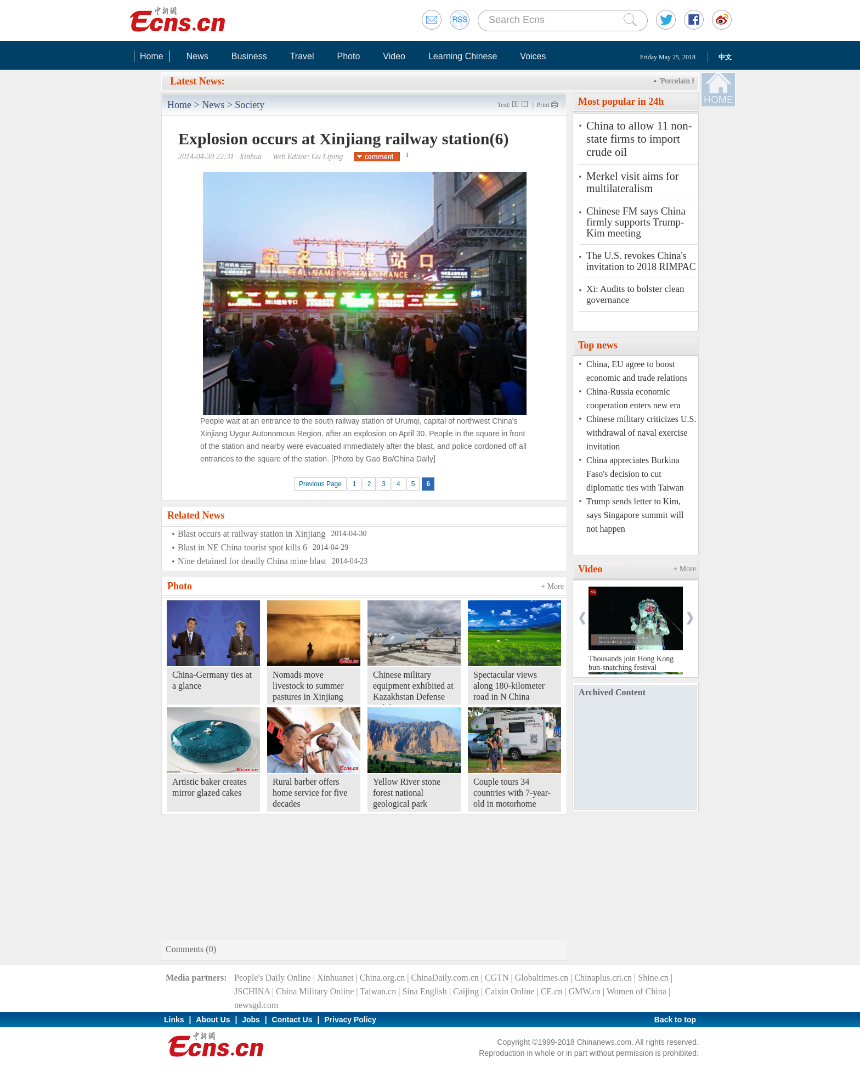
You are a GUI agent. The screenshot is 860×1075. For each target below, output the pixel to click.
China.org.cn (382, 977)
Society (249, 104)
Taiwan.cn (378, 991)
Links (174, 1019)
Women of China (636, 991)
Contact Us (292, 1019)
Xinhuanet (335, 977)
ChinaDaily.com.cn (444, 977)
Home (151, 56)
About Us (213, 1019)
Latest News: (197, 81)
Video (394, 56)
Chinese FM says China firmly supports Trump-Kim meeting (636, 222)
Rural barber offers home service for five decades (310, 792)
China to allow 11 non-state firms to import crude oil (639, 139)
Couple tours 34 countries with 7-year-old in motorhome (512, 792)
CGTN (497, 977)
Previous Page (320, 484)
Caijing (466, 991)
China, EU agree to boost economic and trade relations (636, 370)
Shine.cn (653, 977)
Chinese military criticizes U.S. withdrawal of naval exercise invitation (641, 432)
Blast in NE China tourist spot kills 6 (242, 547)
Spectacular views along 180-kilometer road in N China (509, 685)
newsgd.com (256, 1005)
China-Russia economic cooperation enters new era (633, 398)
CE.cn (552, 991)
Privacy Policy (350, 1019)
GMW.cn (584, 991)
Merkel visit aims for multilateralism (632, 182)
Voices (533, 56)
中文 (725, 57)
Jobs (251, 1019)
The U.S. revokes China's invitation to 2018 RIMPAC (641, 261)
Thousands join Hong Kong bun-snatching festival (631, 663)
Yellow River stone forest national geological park (406, 792)
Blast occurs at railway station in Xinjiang (251, 533)
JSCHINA (252, 991)
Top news (598, 345)
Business (249, 56)
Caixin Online (509, 991)
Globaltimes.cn (541, 977)
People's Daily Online (272, 977)
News (197, 56)
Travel (302, 56)
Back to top (675, 1019)
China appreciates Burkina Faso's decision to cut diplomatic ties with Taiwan (635, 473)
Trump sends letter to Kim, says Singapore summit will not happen (634, 515)
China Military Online (315, 991)
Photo (348, 56)
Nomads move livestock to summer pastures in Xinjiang (308, 685)
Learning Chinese (462, 56)
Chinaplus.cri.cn (603, 977)
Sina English (424, 991)
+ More (552, 586)
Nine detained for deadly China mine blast (252, 561)
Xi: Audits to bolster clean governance (635, 294)
